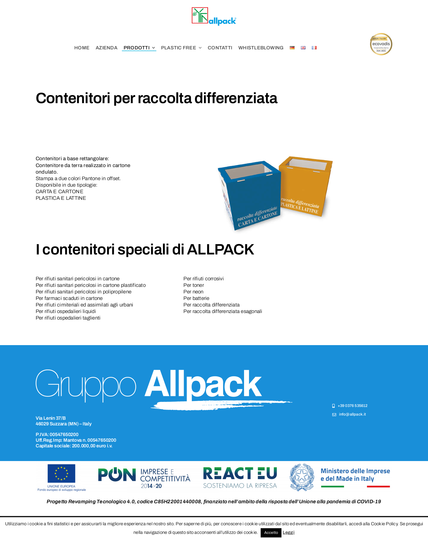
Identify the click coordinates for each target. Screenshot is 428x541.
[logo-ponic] (214, 463)
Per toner (193, 285)
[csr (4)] (381, 35)
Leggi (289, 532)
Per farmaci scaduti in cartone (69, 298)
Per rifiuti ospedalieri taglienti (68, 318)
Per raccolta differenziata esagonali (222, 311)
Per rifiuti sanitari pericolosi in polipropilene (83, 292)
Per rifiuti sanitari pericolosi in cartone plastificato (91, 285)
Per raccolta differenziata (211, 305)
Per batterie (196, 298)
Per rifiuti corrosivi (203, 278)
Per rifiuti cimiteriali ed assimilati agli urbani (84, 305)
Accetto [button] (271, 533)
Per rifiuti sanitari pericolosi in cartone (78, 278)
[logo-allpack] (214, 8)
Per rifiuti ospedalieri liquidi (66, 311)
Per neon (193, 292)
